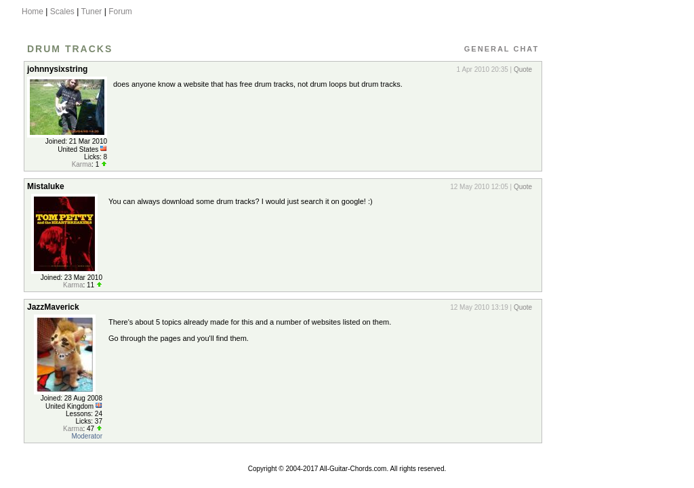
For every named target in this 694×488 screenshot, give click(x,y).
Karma (81, 164)
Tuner (91, 11)
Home (32, 11)
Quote (523, 69)
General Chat (501, 49)
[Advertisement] (606, 259)
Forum (120, 11)
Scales (62, 11)
